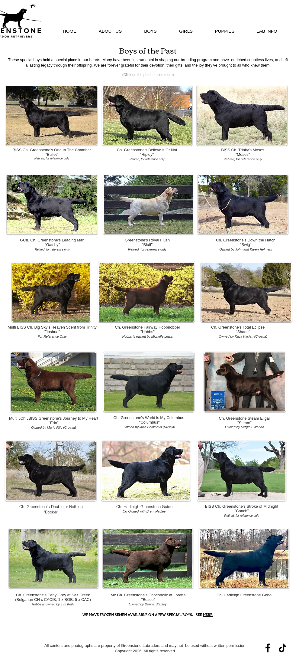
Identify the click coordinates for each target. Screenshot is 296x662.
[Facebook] (268, 648)
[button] (110, 31)
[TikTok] (282, 648)
